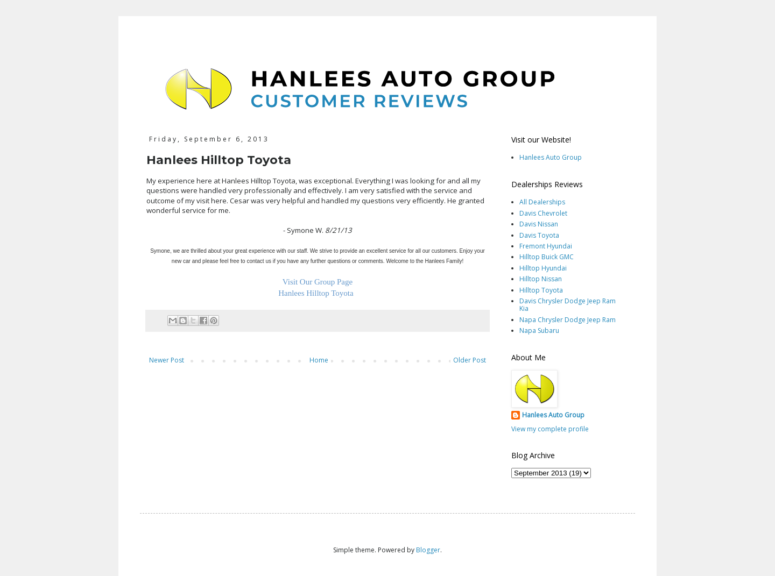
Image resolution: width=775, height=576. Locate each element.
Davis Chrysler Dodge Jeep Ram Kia (567, 304)
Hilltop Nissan (540, 278)
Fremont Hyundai (545, 246)
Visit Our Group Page (318, 282)
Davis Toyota (539, 235)
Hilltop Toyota (541, 290)
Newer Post (166, 360)
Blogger (428, 549)
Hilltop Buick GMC (546, 256)
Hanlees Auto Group (550, 157)
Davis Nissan (538, 224)
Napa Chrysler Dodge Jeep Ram (567, 319)
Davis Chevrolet (543, 213)
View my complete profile (550, 428)
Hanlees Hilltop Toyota (315, 293)
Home (318, 360)
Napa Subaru (539, 330)
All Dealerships (542, 202)
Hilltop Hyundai (543, 268)
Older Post (469, 360)
